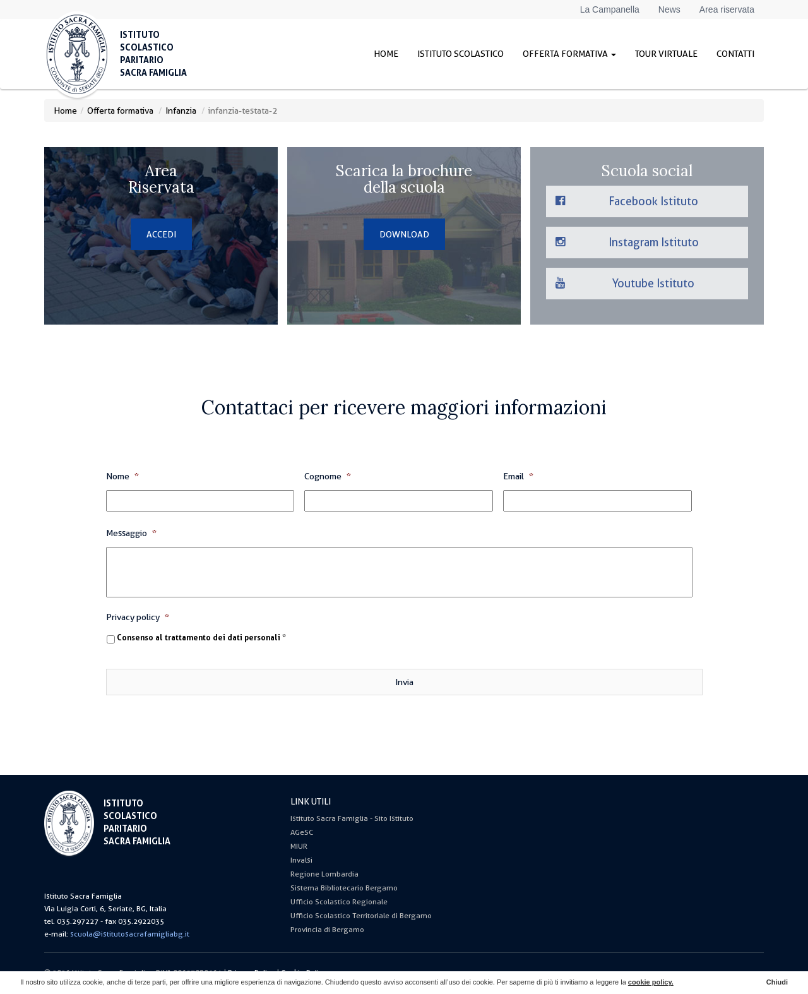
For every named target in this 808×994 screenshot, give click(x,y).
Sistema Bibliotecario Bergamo (344, 887)
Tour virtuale (666, 54)
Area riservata (726, 9)
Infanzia (180, 110)
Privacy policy (137, 617)
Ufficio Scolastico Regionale (339, 901)
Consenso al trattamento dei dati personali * (201, 637)
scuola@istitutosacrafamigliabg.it (129, 934)
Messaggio (131, 533)
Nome (122, 476)
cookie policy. (651, 982)
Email (518, 476)
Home (386, 54)
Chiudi (777, 982)
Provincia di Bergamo (327, 929)
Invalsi (301, 860)
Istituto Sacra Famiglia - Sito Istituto (351, 818)
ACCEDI (161, 234)
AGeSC (301, 832)
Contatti (735, 54)
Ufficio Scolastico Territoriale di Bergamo (361, 915)
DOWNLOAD (404, 234)
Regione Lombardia (324, 874)
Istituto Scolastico (460, 54)
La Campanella (609, 9)
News (669, 9)
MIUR (298, 846)
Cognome (327, 476)
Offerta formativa (569, 54)
